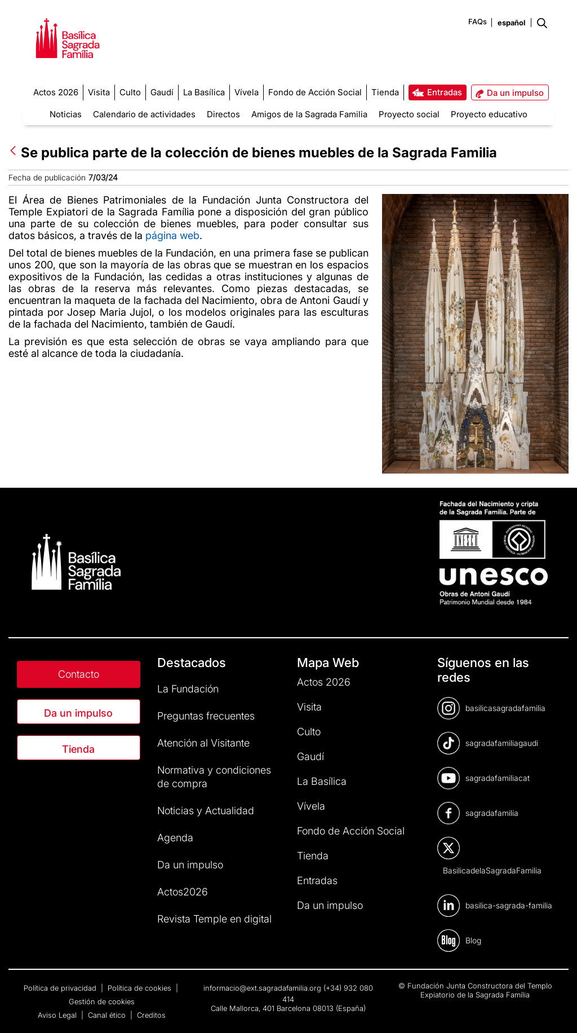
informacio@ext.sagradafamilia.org (262, 987)
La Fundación (188, 689)
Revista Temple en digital (214, 919)
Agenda (175, 838)
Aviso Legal (58, 1014)
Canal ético (108, 1014)
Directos (223, 114)
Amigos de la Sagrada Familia (309, 114)
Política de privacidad (61, 987)
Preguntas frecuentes (206, 716)
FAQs (477, 21)
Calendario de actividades (144, 114)
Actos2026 (182, 892)
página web (172, 235)
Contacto (78, 674)
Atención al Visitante (203, 743)
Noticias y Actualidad (205, 810)
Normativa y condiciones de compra (214, 776)
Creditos (151, 1014)
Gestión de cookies (102, 1001)
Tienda (78, 749)
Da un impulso (78, 713)
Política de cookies (141, 987)
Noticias (66, 114)
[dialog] (556, 1010)
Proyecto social (409, 114)
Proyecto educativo (489, 114)
